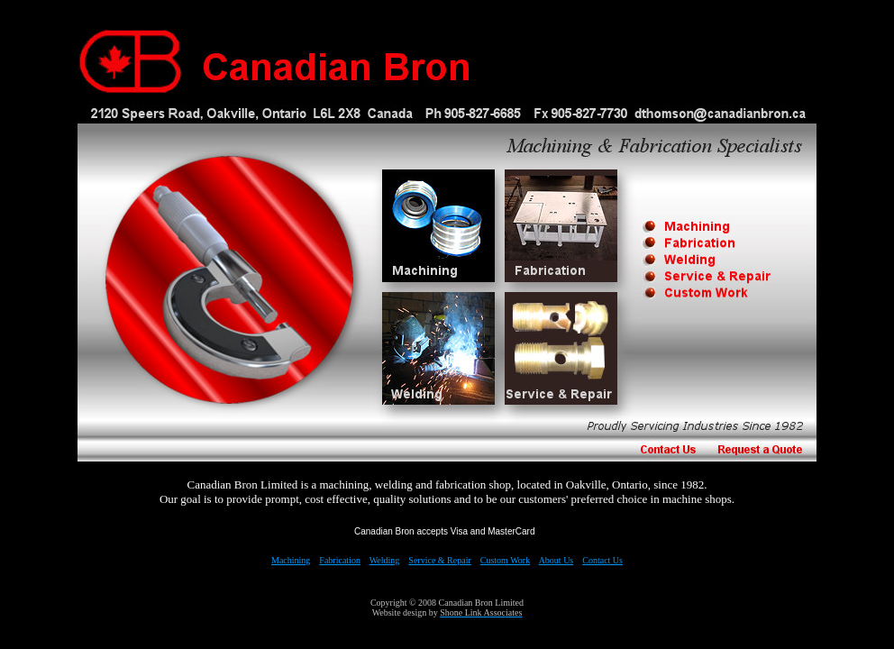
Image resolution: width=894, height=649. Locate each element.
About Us (556, 560)
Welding (384, 560)
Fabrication (339, 560)
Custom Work (505, 560)
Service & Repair (439, 560)
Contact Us (602, 560)
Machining (290, 560)
